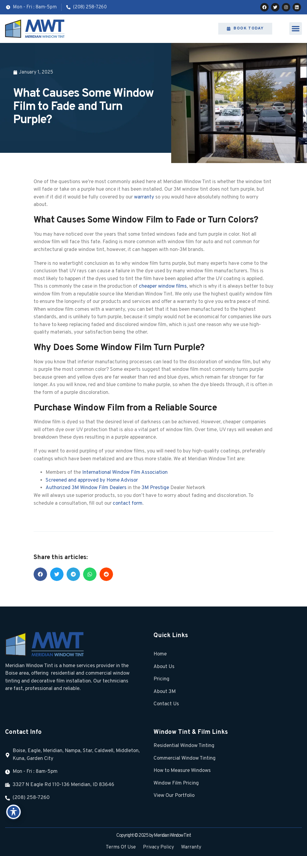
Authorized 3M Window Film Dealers (86, 488)
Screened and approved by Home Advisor (92, 480)
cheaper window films (163, 286)
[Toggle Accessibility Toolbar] (13, 812)
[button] (295, 28)
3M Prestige (155, 488)
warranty (144, 197)
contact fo (124, 503)
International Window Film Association (125, 472)
